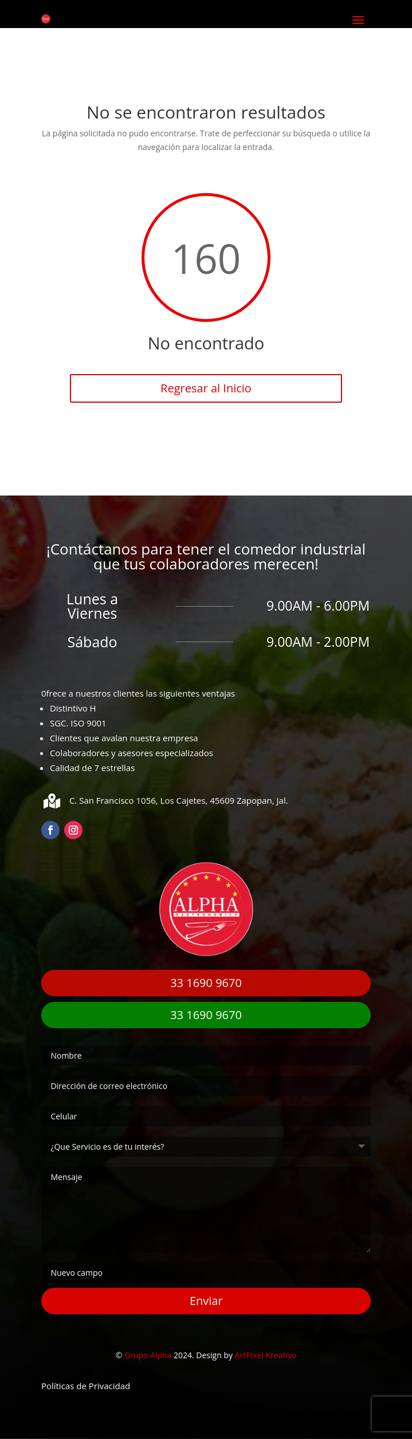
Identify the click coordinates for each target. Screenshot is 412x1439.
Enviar (206, 1300)
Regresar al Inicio (206, 388)
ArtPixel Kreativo (266, 1355)
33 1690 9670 (206, 982)
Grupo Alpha (147, 1355)
